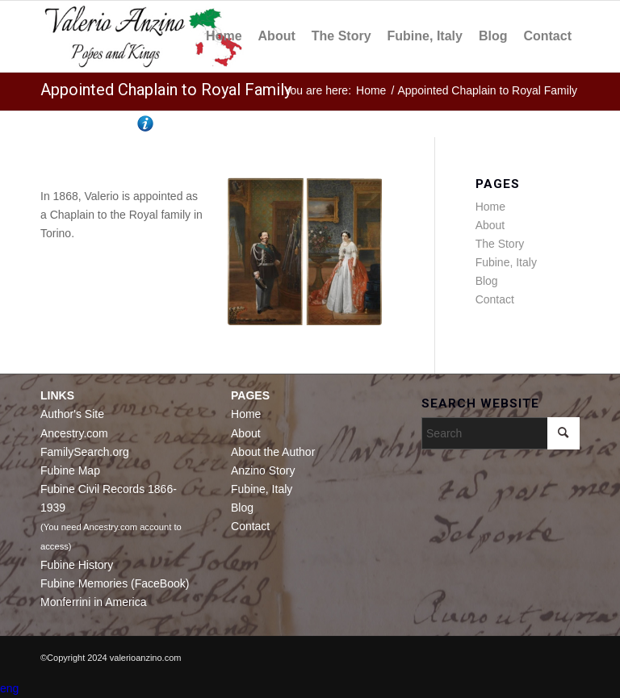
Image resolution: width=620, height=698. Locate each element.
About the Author (273, 451)
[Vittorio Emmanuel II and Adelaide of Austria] (305, 251)
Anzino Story (263, 470)
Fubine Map (70, 470)
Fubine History (76, 564)
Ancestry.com (74, 433)
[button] (310, 688)
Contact (494, 299)
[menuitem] (223, 36)
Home (490, 206)
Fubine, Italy (506, 262)
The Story (500, 243)
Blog (486, 280)
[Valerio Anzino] (143, 36)
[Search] (500, 433)
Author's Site (72, 414)
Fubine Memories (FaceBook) (114, 583)
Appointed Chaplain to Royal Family (165, 89)
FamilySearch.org (84, 451)
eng (9, 688)
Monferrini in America (93, 602)
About (490, 225)
